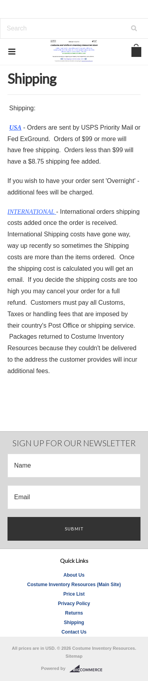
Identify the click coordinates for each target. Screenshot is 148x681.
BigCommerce (88, 668)
